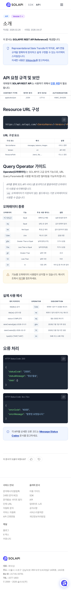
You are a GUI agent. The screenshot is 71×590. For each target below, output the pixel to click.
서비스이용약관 (36, 512)
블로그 (6, 530)
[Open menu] (62, 5)
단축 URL (7, 504)
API (38, 4)
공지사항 (33, 508)
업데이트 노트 (36, 504)
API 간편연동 (9, 516)
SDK (31, 4)
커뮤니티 (7, 538)
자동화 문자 (8, 508)
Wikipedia (31, 60)
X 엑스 (6, 534)
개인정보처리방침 (37, 516)
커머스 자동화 (9, 512)
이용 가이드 (35, 491)
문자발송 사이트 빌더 (12, 499)
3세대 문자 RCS (10, 495)
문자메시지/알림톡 (11, 491)
